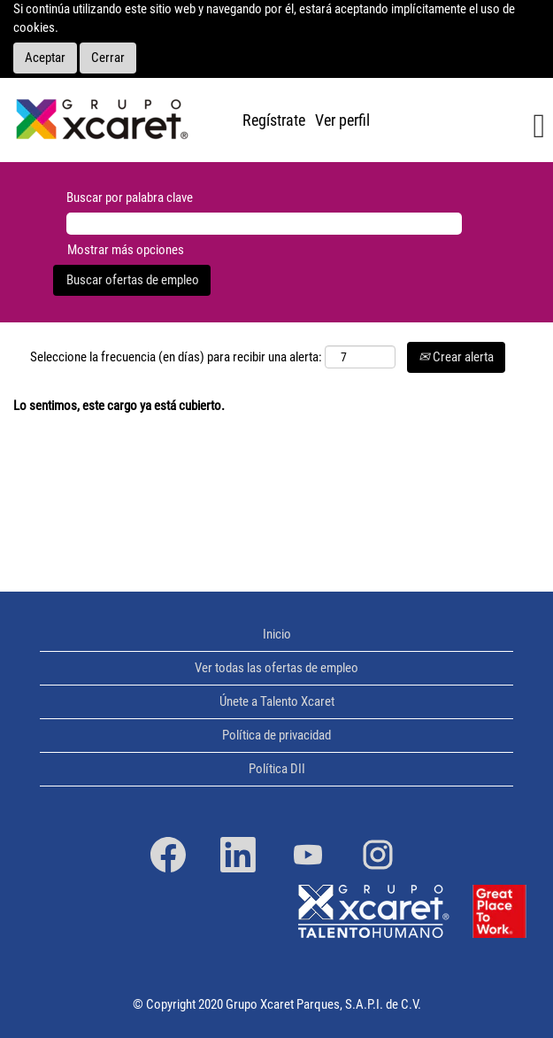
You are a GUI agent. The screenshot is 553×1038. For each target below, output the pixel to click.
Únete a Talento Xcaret (276, 701)
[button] (466, 127)
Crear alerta (456, 357)
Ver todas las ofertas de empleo (276, 668)
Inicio (277, 634)
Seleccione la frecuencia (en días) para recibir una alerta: (176, 357)
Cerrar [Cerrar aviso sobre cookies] (108, 58)
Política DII (277, 769)
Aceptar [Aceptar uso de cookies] (45, 58)
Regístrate (273, 120)
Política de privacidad (276, 735)
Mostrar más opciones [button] (125, 250)
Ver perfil (342, 120)
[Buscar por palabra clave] (264, 224)
